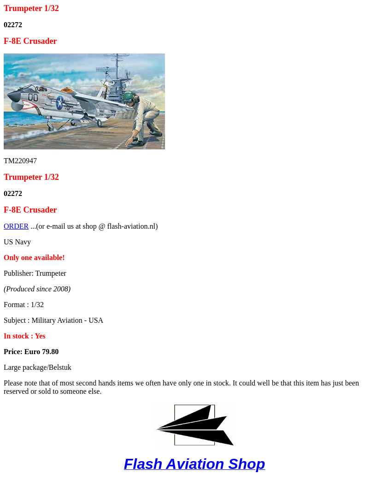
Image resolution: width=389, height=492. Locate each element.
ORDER (16, 226)
